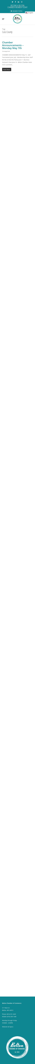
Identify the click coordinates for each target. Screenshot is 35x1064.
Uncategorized (6, 51)
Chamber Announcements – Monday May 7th (13, 45)
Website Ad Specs (7, 1019)
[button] (3, 19)
